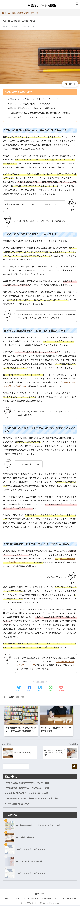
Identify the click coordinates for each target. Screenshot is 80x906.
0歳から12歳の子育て (31, 899)
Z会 (56, 558)
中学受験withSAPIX (49, 899)
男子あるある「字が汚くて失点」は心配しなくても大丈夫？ (32, 799)
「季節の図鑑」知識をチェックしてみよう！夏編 (27, 783)
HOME (40, 894)
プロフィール (16, 899)
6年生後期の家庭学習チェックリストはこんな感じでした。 (31, 793)
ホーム (6, 899)
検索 (74, 766)
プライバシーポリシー (68, 899)
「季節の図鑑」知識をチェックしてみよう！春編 (27, 788)
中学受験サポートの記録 (40, 5)
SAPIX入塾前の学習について (18, 804)
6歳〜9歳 (20, 697)
